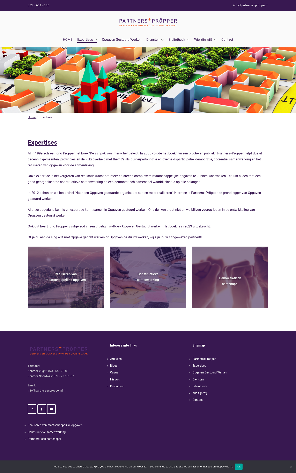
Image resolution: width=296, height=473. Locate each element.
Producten (117, 386)
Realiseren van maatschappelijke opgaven (55, 425)
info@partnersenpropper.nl (250, 5)
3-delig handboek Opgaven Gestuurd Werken (129, 226)
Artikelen (116, 359)
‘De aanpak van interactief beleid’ (113, 153)
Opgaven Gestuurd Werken (121, 40)
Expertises (87, 40)
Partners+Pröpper (204, 359)
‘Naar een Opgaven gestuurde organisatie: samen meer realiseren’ (123, 193)
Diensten (155, 40)
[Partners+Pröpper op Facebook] (41, 409)
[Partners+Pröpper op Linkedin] (32, 409)
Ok (238, 466)
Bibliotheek (179, 40)
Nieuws (115, 379)
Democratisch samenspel (44, 439)
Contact (227, 40)
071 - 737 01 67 (64, 376)
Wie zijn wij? (205, 40)
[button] (95, 40)
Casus (114, 372)
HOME (67, 40)
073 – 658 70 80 (38, 5)
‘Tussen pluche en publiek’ (196, 153)
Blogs (114, 365)
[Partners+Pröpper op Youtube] (51, 409)
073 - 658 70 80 (58, 371)
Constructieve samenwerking (47, 432)
